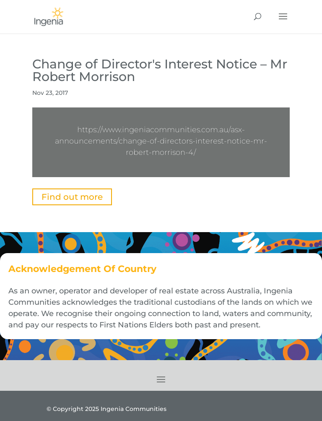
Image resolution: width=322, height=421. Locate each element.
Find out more (72, 197)
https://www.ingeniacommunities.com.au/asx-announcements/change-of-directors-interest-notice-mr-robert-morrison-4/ (161, 141)
